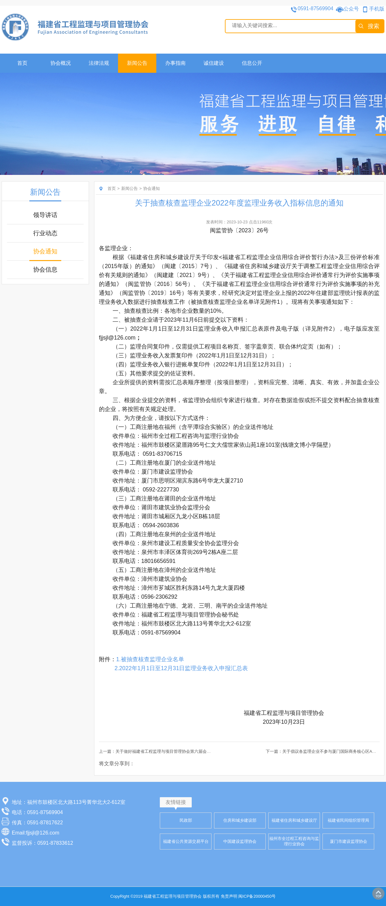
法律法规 (99, 63)
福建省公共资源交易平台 (186, 841)
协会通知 (45, 251)
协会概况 (60, 63)
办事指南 (175, 63)
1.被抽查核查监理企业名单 (150, 659)
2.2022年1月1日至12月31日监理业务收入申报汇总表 (181, 668)
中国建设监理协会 (239, 841)
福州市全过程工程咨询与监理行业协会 (294, 841)
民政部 (186, 820)
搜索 (373, 26)
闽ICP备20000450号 (257, 896)
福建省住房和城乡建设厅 (294, 820)
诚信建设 (214, 63)
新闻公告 (137, 63)
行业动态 (45, 233)
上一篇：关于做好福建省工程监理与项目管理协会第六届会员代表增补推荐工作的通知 (177, 751)
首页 (22, 63)
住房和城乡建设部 (239, 820)
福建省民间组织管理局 (348, 820)
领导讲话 (45, 215)
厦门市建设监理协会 (348, 841)
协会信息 (45, 269)
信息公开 (252, 63)
